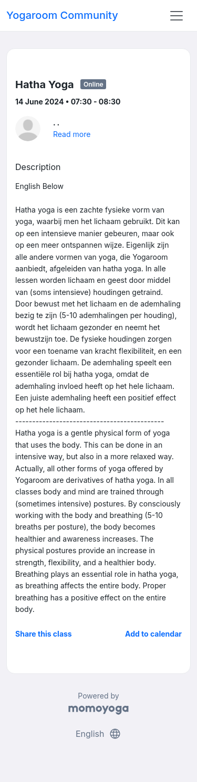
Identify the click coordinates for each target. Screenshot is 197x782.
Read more (71, 134)
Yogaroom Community (62, 15)
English (98, 733)
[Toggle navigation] (176, 16)
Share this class (43, 633)
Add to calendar (153, 633)
